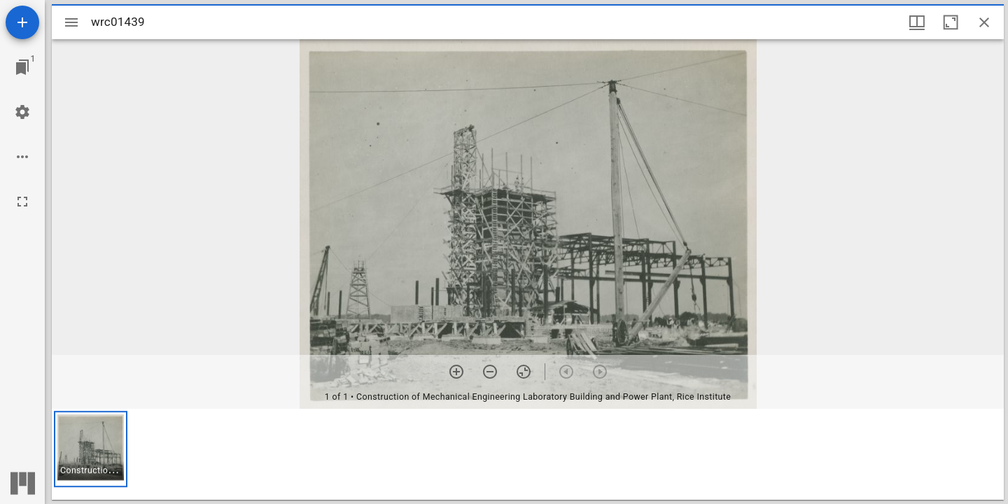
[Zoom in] (456, 371)
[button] (90, 449)
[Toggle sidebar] (71, 22)
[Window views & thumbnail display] (917, 22)
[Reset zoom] (523, 371)
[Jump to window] (22, 67)
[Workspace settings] (22, 112)
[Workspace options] (22, 157)
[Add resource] (22, 22)
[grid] (528, 454)
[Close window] (984, 22)
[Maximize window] (950, 22)
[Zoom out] (490, 371)
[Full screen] (22, 201)
